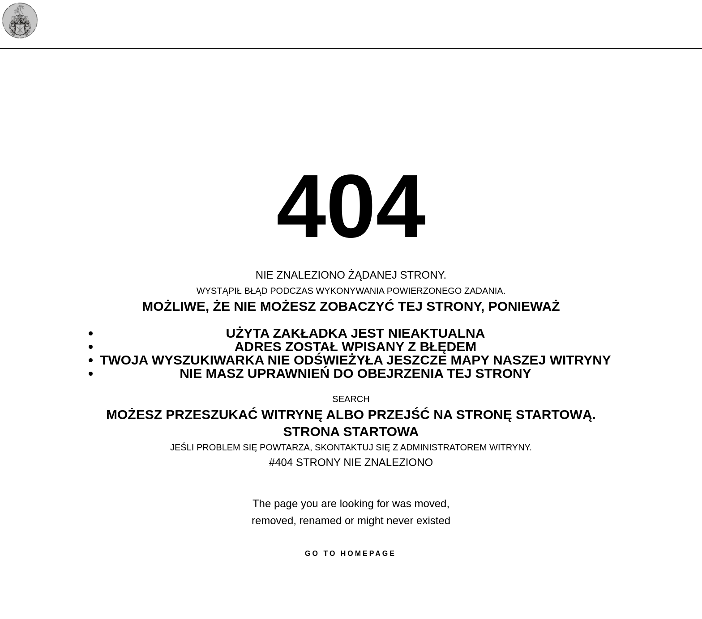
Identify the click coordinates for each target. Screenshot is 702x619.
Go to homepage (350, 553)
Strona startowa (351, 431)
